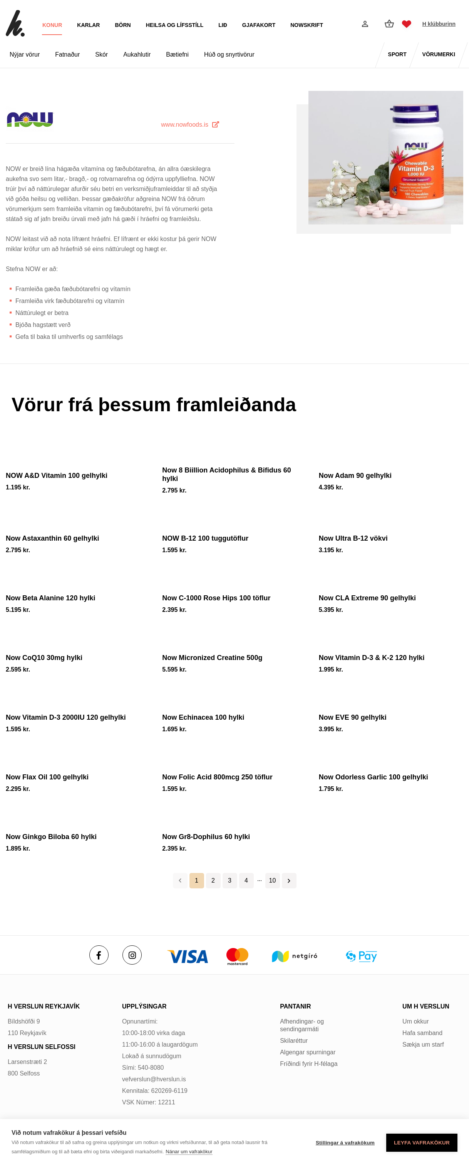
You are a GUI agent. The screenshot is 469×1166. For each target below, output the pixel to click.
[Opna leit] (346, 24)
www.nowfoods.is (184, 124)
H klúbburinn (439, 24)
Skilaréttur (294, 1040)
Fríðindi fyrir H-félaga (308, 1063)
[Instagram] (132, 955)
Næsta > (289, 880)
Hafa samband (422, 1033)
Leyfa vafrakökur (422, 1143)
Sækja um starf (423, 1044)
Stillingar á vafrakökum (345, 1143)
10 (272, 880)
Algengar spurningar (307, 1052)
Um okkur (415, 1021)
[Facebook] (99, 955)
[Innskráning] (364, 24)
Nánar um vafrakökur (189, 1151)
